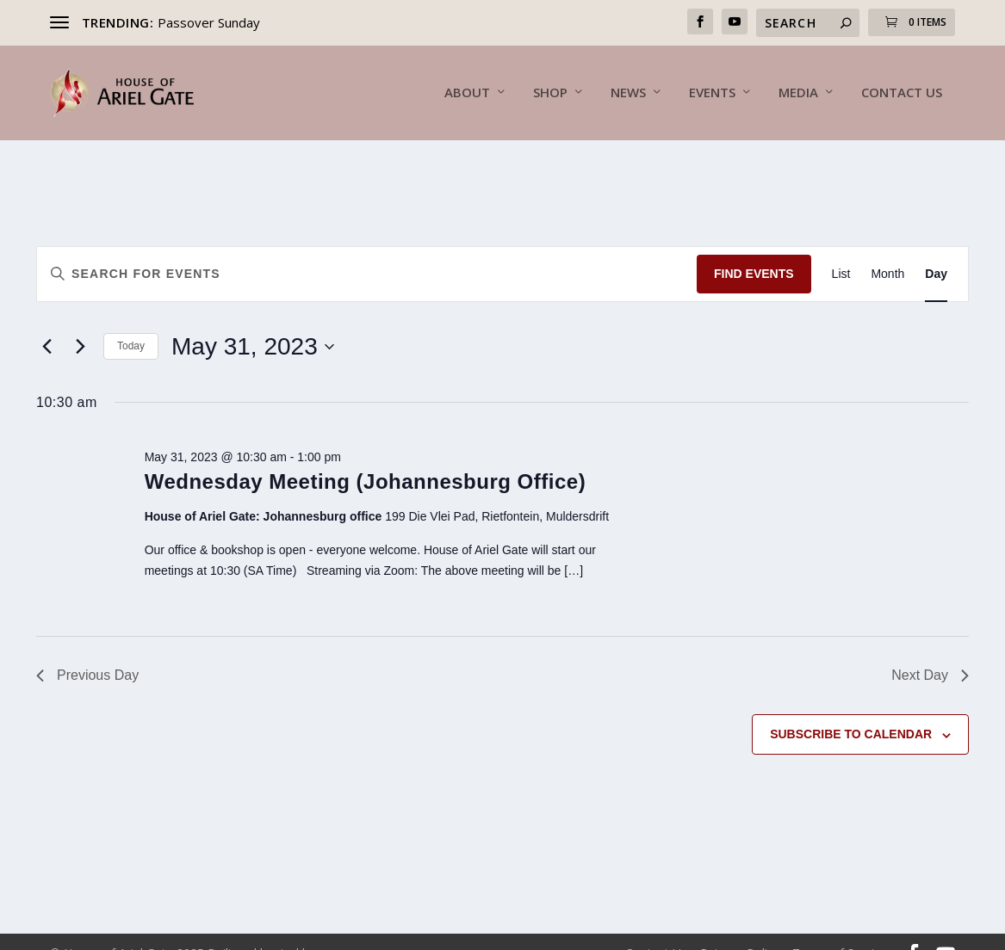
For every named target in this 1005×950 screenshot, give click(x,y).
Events (712, 94)
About (467, 94)
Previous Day (87, 652)
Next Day (930, 652)
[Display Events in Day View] (936, 251)
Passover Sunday (209, 22)
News (628, 94)
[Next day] (80, 323)
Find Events (754, 250)
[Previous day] (46, 323)
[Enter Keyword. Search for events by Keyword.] (367, 251)
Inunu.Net (348, 930)
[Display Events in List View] (841, 251)
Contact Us (901, 94)
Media (798, 94)
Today (131, 323)
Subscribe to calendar (851, 711)
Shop (550, 94)
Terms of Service (839, 930)
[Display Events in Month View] (887, 251)
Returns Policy (739, 930)
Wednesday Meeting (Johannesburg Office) (365, 458)
